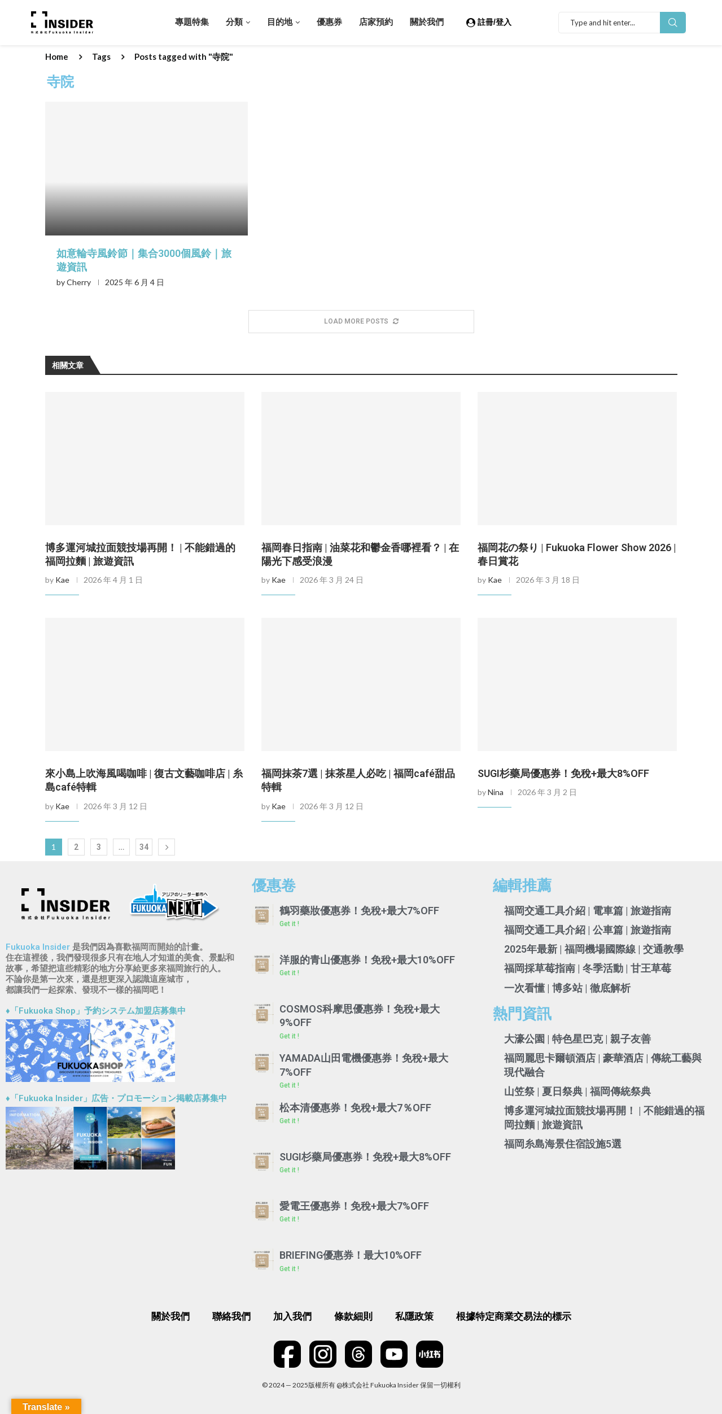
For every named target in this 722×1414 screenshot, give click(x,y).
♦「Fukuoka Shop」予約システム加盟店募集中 (96, 1011)
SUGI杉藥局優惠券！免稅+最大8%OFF (563, 773)
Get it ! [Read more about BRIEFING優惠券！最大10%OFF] (289, 1269)
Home (56, 56)
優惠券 (329, 22)
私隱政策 (414, 1316)
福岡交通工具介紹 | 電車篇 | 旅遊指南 (587, 911)
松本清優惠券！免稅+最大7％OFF (355, 1108)
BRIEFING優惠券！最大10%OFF (350, 1255)
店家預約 (376, 22)
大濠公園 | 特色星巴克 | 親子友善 (577, 1039)
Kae (62, 579)
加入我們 (292, 1316)
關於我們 (427, 22)
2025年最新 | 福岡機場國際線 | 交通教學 (594, 949)
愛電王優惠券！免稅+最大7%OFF (354, 1206)
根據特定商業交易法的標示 (513, 1316)
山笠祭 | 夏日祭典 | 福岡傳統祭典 (577, 1091)
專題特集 (192, 22)
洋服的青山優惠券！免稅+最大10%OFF (367, 960)
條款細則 (353, 1316)
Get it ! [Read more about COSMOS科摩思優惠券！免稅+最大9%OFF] (289, 1036)
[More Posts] (361, 321)
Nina (496, 792)
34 (143, 847)
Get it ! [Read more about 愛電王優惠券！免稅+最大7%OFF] (289, 1219)
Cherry (79, 282)
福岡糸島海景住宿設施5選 (563, 1144)
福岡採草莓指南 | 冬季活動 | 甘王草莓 (587, 968)
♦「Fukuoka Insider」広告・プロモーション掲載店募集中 (116, 1098)
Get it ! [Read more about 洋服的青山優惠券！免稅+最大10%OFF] (289, 973)
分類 (234, 22)
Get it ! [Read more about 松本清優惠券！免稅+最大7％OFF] (289, 1121)
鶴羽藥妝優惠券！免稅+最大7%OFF (359, 911)
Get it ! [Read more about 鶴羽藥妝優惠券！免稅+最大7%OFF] (289, 924)
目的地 (279, 22)
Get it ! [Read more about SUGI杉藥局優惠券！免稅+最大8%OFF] (289, 1170)
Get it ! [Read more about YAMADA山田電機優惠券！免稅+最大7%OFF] (289, 1085)
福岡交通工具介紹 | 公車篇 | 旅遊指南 (587, 930)
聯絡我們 (231, 1316)
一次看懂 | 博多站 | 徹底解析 (567, 988)
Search (673, 22)
